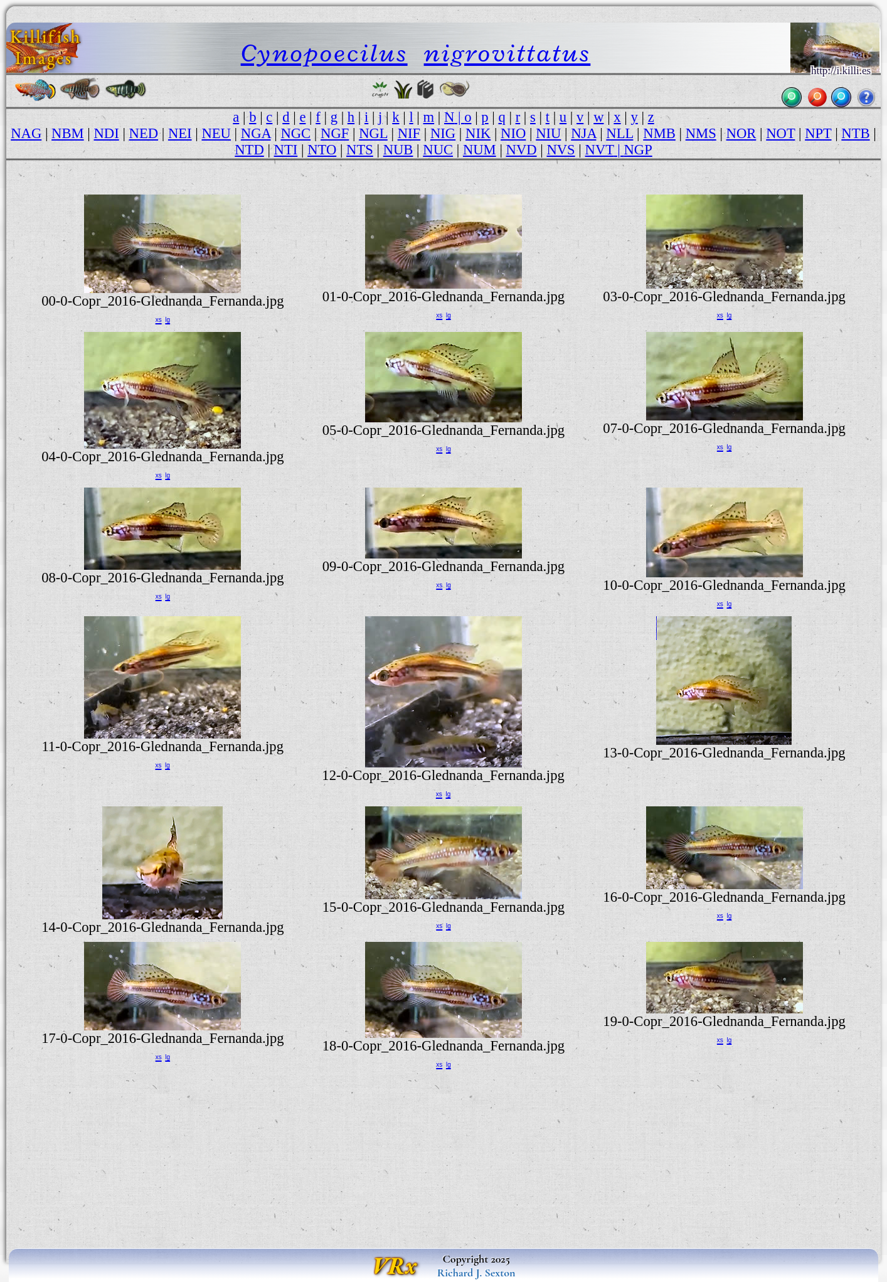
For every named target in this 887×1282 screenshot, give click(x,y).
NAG (26, 133)
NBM (67, 133)
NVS (560, 150)
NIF (409, 133)
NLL (619, 133)
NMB (659, 133)
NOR (741, 133)
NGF (335, 133)
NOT (780, 133)
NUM (479, 150)
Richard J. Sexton (476, 1272)
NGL (373, 133)
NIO (513, 133)
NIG (442, 133)
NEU (216, 133)
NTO (321, 150)
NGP (638, 150)
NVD (521, 150)
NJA (583, 133)
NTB (855, 133)
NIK (478, 133)
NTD (249, 150)
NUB (398, 150)
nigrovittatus (507, 53)
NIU (548, 133)
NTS (359, 150)
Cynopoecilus (324, 53)
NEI (180, 133)
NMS (701, 133)
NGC (295, 133)
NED (144, 133)
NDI (106, 133)
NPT (818, 133)
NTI (286, 150)
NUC (438, 150)
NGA (256, 133)
